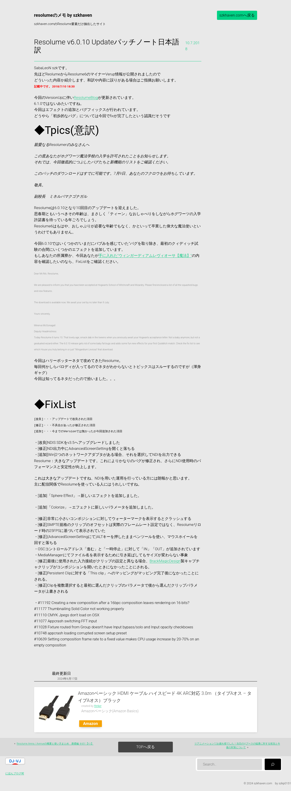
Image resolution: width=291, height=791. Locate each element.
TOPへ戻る (145, 747)
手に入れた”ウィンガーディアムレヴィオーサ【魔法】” (145, 255)
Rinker (97, 706)
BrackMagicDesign (165, 561)
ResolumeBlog (86, 97)
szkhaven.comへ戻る (237, 15)
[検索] (273, 764)
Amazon (90, 723)
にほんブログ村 (14, 773)
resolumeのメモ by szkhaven (63, 15)
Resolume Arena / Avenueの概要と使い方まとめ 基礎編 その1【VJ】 (55, 743)
